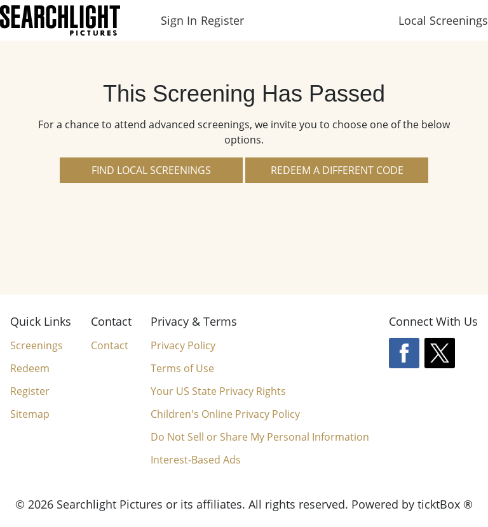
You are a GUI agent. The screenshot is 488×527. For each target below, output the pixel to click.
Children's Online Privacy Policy (225, 414)
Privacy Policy (183, 345)
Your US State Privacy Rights (218, 391)
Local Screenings (443, 20)
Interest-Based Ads (196, 460)
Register (222, 20)
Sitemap (30, 414)
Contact (109, 345)
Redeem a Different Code (337, 170)
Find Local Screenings (151, 170)
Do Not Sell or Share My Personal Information (260, 437)
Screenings (36, 345)
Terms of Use (182, 368)
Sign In (179, 20)
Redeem (30, 368)
